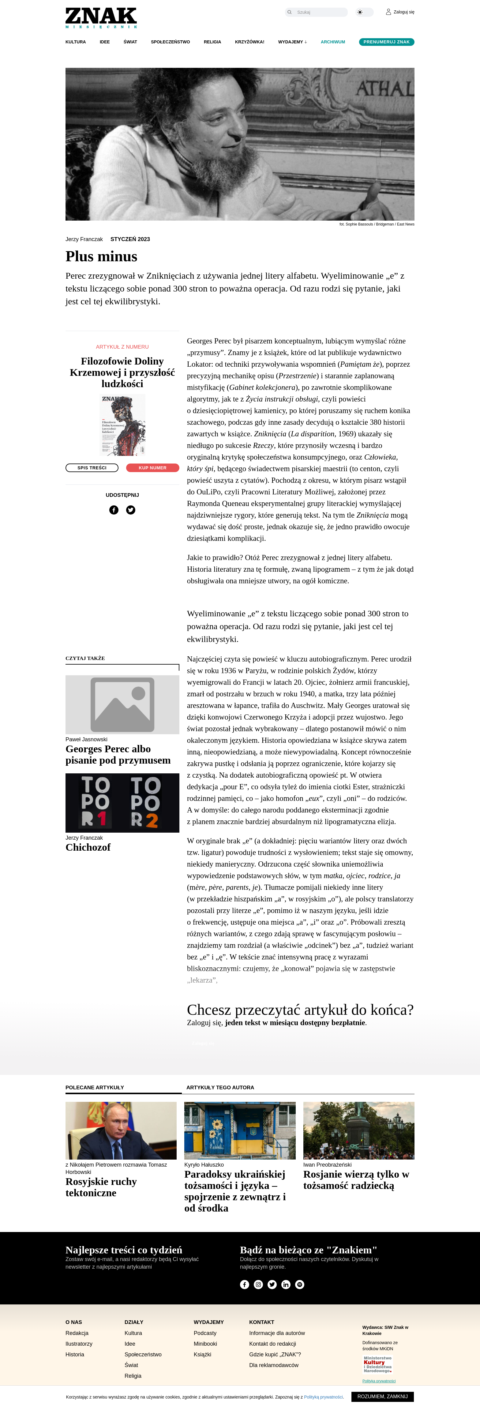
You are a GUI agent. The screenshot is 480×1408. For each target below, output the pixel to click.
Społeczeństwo (170, 41)
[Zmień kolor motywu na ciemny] (364, 12)
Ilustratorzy (79, 1344)
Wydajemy (290, 41)
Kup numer (153, 467)
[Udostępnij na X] (130, 510)
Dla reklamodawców (273, 1365)
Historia (75, 1354)
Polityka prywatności (379, 1381)
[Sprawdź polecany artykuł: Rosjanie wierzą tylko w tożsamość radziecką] (358, 1179)
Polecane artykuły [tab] (95, 1088)
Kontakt (261, 1322)
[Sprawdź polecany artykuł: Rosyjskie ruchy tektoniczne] (121, 1187)
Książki (202, 1354)
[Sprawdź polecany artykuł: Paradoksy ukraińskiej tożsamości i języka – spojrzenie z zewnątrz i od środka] (239, 1191)
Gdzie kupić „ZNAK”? (275, 1354)
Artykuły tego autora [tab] (220, 1088)
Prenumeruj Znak (387, 41)
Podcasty (205, 1333)
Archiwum (333, 41)
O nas (74, 1322)
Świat (130, 41)
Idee (105, 41)
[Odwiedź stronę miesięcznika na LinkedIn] (286, 1284)
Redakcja (77, 1333)
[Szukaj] (321, 12)
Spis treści (92, 467)
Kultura (76, 41)
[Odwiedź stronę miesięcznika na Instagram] (258, 1284)
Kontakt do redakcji (272, 1344)
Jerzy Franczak (85, 239)
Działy (134, 1322)
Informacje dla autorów (277, 1333)
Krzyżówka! (249, 41)
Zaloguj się (203, 1043)
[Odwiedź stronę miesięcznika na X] (272, 1284)
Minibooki (205, 1344)
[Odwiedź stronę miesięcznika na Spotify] (299, 1284)
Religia (212, 41)
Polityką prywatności (323, 1397)
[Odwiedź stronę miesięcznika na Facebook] (244, 1284)
